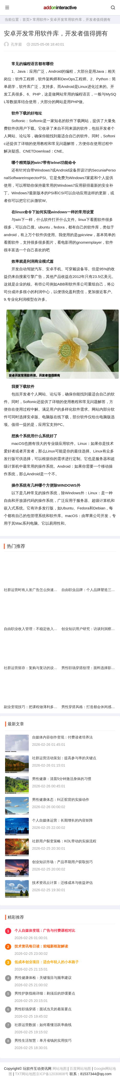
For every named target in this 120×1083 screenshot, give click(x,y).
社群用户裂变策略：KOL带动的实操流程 (64, 841)
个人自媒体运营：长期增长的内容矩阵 (62, 820)
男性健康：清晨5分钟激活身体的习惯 (61, 779)
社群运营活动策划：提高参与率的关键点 (64, 758)
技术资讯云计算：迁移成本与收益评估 (62, 883)
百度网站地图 (80, 1069)
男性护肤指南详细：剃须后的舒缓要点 (45, 993)
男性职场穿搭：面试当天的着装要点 (43, 1009)
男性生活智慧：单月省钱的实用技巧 (43, 1040)
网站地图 (59, 1069)
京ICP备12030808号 (52, 1074)
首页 (26, 19)
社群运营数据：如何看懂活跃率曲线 (43, 1025)
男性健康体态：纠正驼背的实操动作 (60, 799)
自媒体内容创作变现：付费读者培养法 (62, 737)
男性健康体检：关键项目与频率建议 (43, 978)
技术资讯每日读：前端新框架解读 (41, 946)
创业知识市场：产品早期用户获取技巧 (62, 862)
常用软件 (40, 19)
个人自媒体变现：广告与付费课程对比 (45, 930)
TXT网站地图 (25, 1074)
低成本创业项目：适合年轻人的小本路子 (47, 962)
